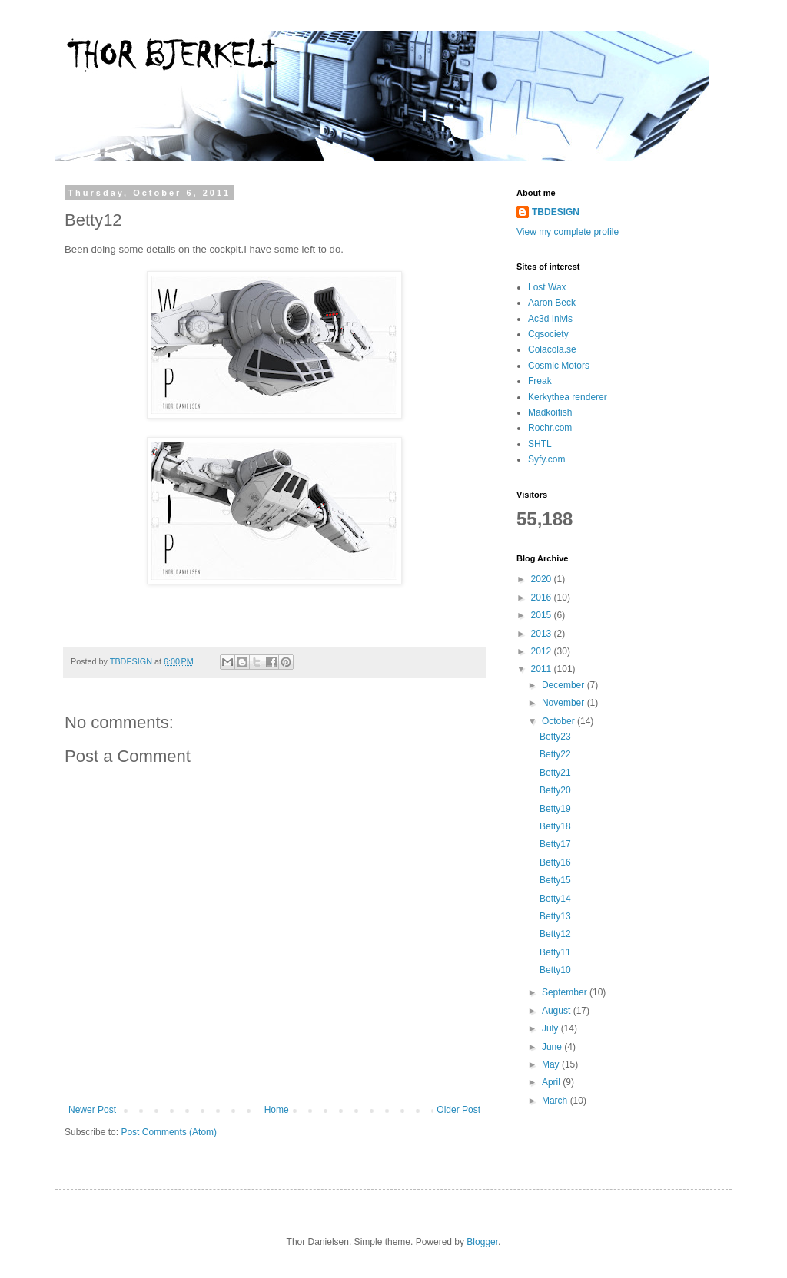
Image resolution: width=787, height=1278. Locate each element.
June (553, 1046)
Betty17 (555, 844)
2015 (542, 615)
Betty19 (555, 808)
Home (276, 1109)
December (564, 685)
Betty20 (555, 790)
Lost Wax (547, 287)
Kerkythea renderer (567, 397)
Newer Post (92, 1109)
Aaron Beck (552, 302)
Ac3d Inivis (550, 318)
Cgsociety (548, 334)
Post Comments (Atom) (169, 1132)
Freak (540, 381)
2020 (542, 579)
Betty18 (555, 826)
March (556, 1100)
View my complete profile (567, 232)
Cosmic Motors (558, 365)
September (565, 992)
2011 (542, 669)
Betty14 (555, 898)
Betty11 (555, 952)
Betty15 (555, 880)
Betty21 (555, 772)
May (552, 1064)
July (551, 1028)
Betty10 (555, 970)
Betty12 (555, 934)
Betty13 (555, 916)
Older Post (458, 1109)
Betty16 (555, 862)
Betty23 (555, 736)
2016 (542, 597)
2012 (542, 651)
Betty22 (555, 754)
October (559, 721)
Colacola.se (552, 349)
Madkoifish (550, 412)
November (564, 702)
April (552, 1082)
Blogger (482, 1242)
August (557, 1010)
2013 (542, 633)
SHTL (540, 444)
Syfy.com (546, 459)
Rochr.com (550, 427)
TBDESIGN (555, 212)
